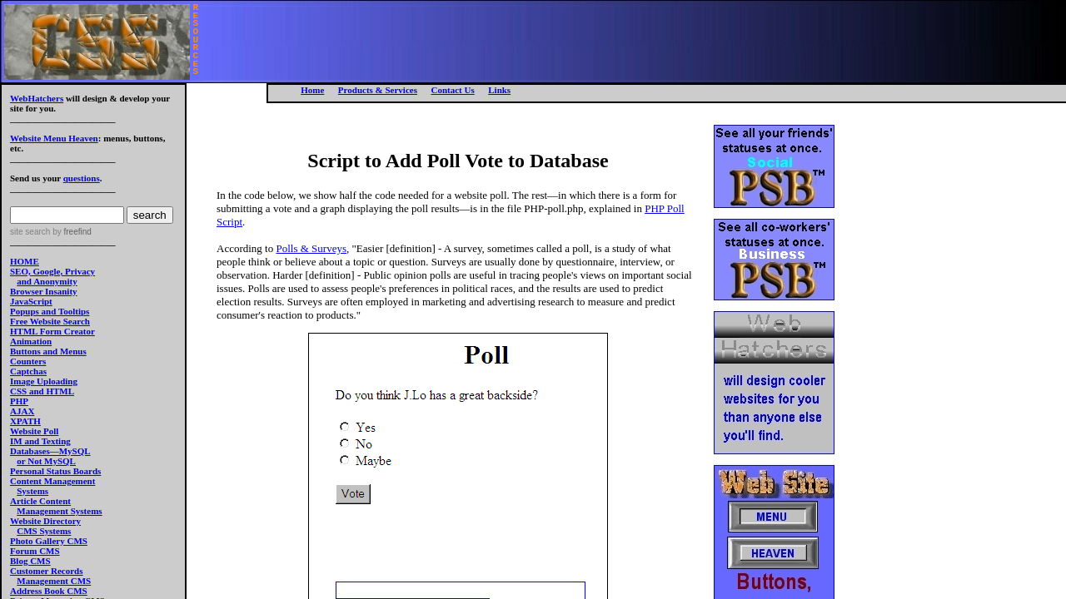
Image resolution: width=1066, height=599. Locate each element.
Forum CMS (35, 551)
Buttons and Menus (48, 351)
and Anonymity (47, 281)
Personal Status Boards (55, 471)
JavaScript (31, 301)
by (70, 231)
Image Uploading (43, 381)
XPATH (25, 421)
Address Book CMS (48, 591)
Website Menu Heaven (54, 138)
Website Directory (45, 521)
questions (81, 178)
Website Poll (34, 431)
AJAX (22, 411)
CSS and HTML (42, 391)
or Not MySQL (46, 461)
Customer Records (46, 571)
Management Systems (59, 511)
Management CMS (54, 581)
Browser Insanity (43, 291)
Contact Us (452, 90)
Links (499, 90)
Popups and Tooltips (49, 311)
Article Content (40, 501)
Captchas (28, 371)
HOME (24, 261)
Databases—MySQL (50, 451)
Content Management (52, 481)
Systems (32, 491)
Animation (31, 341)
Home (312, 90)
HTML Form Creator (52, 331)
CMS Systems (44, 531)
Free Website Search (50, 321)
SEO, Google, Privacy (52, 271)
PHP (19, 401)
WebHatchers (36, 98)
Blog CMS (30, 561)
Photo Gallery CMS (48, 541)
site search (30, 231)
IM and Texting (40, 441)
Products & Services (377, 90)
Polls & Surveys (311, 248)
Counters (28, 361)
